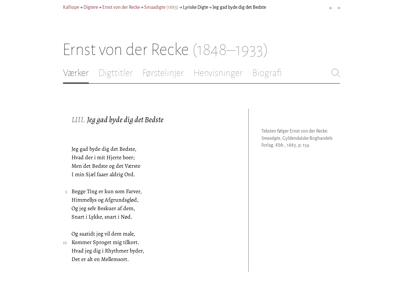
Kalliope (71, 7)
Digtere (90, 7)
